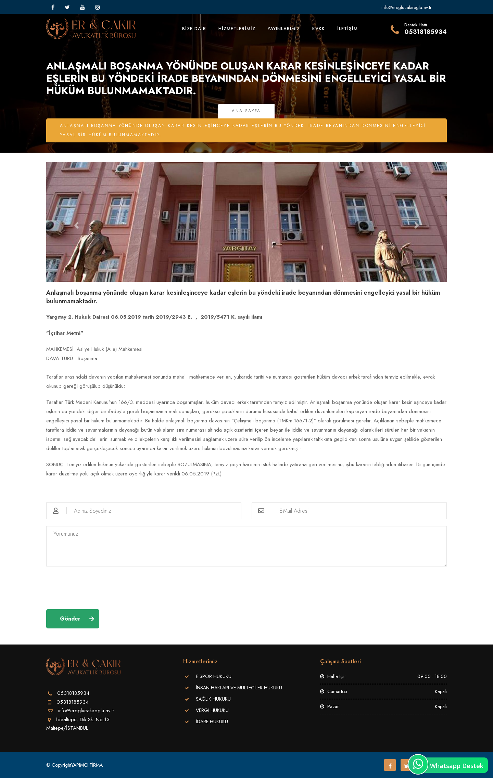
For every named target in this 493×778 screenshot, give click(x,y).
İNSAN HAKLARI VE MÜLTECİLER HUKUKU (239, 687)
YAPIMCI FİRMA (87, 765)
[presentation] (98, 586)
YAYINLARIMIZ (284, 28)
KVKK (318, 28)
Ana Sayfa (246, 111)
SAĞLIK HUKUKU (213, 699)
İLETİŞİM (347, 28)
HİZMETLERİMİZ (236, 28)
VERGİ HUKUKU (212, 710)
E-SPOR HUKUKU (213, 676)
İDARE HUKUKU (212, 721)
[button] (76, 225)
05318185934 (72, 702)
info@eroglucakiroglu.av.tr (406, 7)
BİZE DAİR (194, 28)
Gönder (70, 619)
